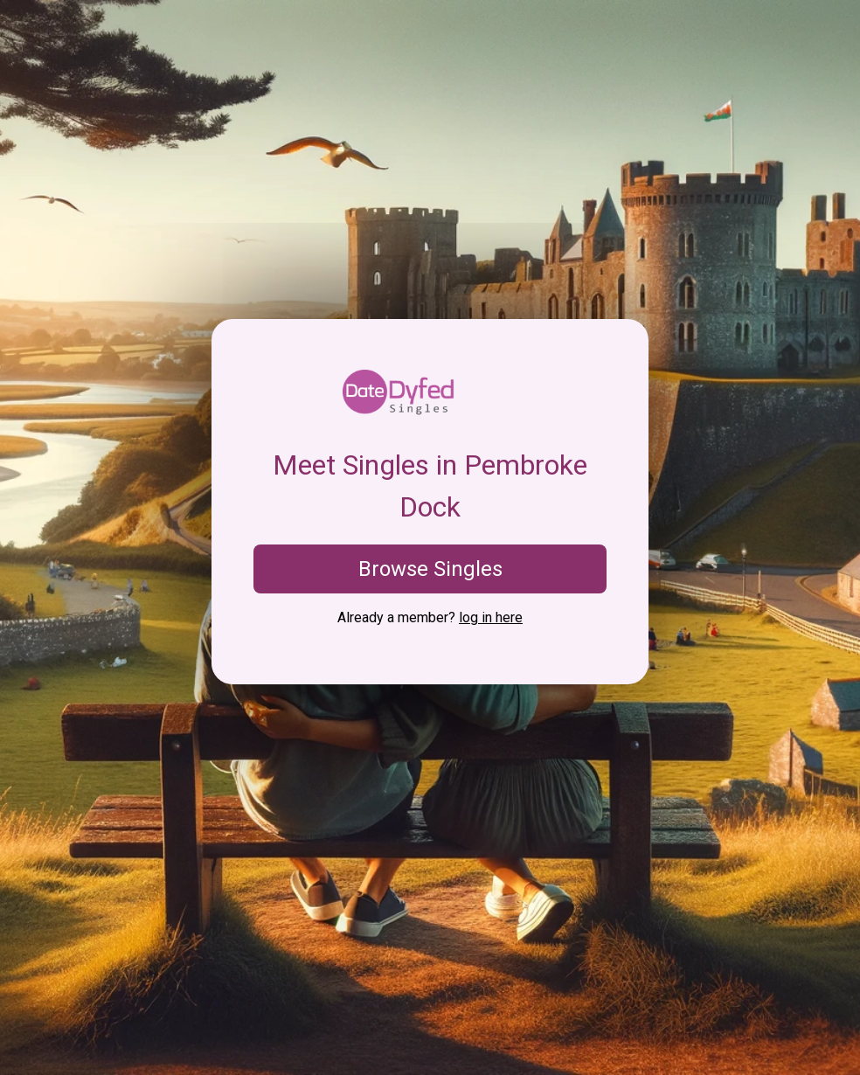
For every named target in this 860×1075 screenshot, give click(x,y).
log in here (491, 617)
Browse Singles (430, 569)
